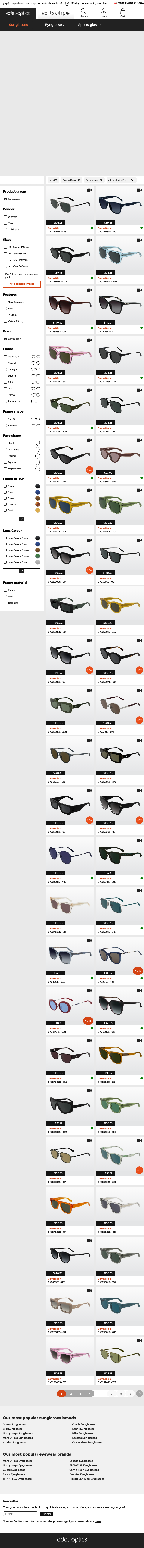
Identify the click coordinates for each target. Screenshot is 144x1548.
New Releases (13, 198)
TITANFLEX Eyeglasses (17, 1375)
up (139, 1532)
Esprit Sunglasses (83, 1325)
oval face (22, 346)
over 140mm (16, 163)
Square (22, 272)
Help (98, 1455)
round (22, 259)
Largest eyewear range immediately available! (36, 3)
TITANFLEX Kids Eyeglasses (86, 1375)
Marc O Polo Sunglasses (18, 1334)
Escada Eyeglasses (81, 1356)
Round (22, 352)
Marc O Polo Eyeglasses (17, 1356)
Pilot (22, 278)
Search (84, 16)
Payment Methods (60, 1461)
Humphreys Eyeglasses (17, 1361)
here (97, 1417)
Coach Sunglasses (83, 1320)
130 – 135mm (16, 150)
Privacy (32, 1532)
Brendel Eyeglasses (81, 1370)
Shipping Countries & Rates (66, 1466)
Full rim (22, 315)
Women (10, 112)
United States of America (131, 2)
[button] (18, 13)
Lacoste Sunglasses (84, 1334)
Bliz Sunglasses (12, 1325)
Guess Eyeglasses (14, 1365)
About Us (8, 1455)
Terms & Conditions (14, 1532)
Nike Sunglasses (82, 1329)
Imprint (43, 1532)
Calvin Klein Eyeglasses (84, 1365)
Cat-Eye (22, 266)
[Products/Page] (121, 76)
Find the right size (21, 180)
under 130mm (17, 143)
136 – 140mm (16, 156)
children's (11, 125)
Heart (22, 339)
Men (8, 119)
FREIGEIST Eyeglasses (83, 1361)
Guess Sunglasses (14, 1320)
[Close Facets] (22, 76)
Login (104, 16)
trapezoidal (22, 365)
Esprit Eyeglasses (14, 1370)
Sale (8, 204)
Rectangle (22, 253)
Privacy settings (12, 1461)
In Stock (10, 211)
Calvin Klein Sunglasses (87, 1338)
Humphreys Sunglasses (18, 1329)
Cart (122, 16)
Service (53, 1455)
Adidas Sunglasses (15, 1338)
